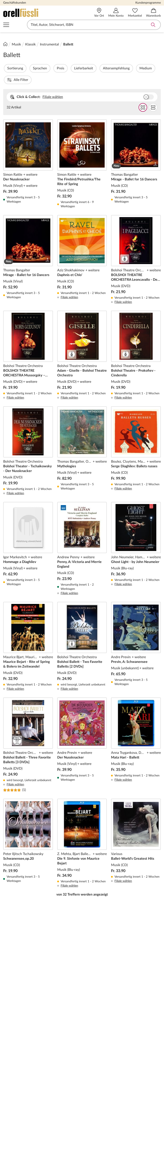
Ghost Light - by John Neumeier (136, 537)
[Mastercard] (43, 1150)
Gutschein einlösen (98, 1089)
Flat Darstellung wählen (153, 96)
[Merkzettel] (135, 13)
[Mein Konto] (116, 13)
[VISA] (20, 1150)
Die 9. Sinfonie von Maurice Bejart (82, 831)
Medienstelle (12, 1069)
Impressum (11, 1096)
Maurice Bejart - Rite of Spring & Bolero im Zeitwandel (28, 635)
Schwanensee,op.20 (28, 831)
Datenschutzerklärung (19, 1103)
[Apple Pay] (144, 1150)
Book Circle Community (142, 1108)
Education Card (136, 1055)
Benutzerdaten (95, 1048)
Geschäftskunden (14, 2)
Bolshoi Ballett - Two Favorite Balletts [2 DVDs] (82, 635)
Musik (16, 44)
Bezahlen (91, 1069)
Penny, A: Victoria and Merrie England (82, 537)
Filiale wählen (52, 85)
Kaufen (89, 1062)
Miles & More (135, 1083)
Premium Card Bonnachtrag (54, 1127)
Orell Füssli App (96, 1096)
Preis (72, 68)
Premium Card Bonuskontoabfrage (58, 1115)
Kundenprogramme (148, 2)
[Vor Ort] (99, 13)
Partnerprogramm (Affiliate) (138, 1092)
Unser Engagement (17, 1089)
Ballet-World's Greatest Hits (136, 831)
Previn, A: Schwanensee (136, 635)
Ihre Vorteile (134, 1040)
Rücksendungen (96, 1083)
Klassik (30, 44)
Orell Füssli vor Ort (17, 1076)
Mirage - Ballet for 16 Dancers (136, 152)
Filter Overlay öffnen (8, 68)
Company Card (136, 1076)
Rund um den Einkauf (100, 1040)
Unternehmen (13, 1048)
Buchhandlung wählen (149, 85)
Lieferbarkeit (95, 68)
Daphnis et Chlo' (82, 248)
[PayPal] (69, 1150)
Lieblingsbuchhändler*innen (143, 1101)
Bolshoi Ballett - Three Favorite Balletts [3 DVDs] (28, 733)
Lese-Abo (51, 1080)
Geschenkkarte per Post (62, 1055)
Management (13, 1062)
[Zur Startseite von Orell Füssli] (34, 13)
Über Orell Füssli (16, 1040)
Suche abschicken (153, 25)
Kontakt (50, 1106)
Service (49, 1099)
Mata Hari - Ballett (136, 733)
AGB (6, 1110)
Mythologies (82, 439)
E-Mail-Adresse (46, 951)
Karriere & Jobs (14, 1083)
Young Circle (134, 1062)
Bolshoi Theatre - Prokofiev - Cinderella (136, 343)
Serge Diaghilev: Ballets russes (136, 439)
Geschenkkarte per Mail (61, 1062)
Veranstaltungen (137, 1115)
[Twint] (117, 1150)
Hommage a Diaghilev (28, 537)
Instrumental (49, 44)
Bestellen (91, 1055)
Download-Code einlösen (56, 1090)
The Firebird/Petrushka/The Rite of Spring (82, 152)
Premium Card (135, 1048)
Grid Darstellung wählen (143, 96)
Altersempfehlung (127, 68)
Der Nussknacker (28, 152)
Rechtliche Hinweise (49, 941)
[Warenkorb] (153, 13)
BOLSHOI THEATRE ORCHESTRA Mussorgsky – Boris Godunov (28, 343)
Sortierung (27, 68)
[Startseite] (5, 44)
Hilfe (47, 1048)
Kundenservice (55, 1040)
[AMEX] (93, 1150)
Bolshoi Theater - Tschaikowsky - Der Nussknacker (28, 439)
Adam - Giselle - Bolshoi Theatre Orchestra (82, 343)
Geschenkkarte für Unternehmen (58, 1071)
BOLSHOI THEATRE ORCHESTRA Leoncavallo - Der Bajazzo (136, 248)
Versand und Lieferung (101, 1076)
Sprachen (51, 68)
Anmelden (147, 959)
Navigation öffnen (6, 25)
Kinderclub (133, 1069)
